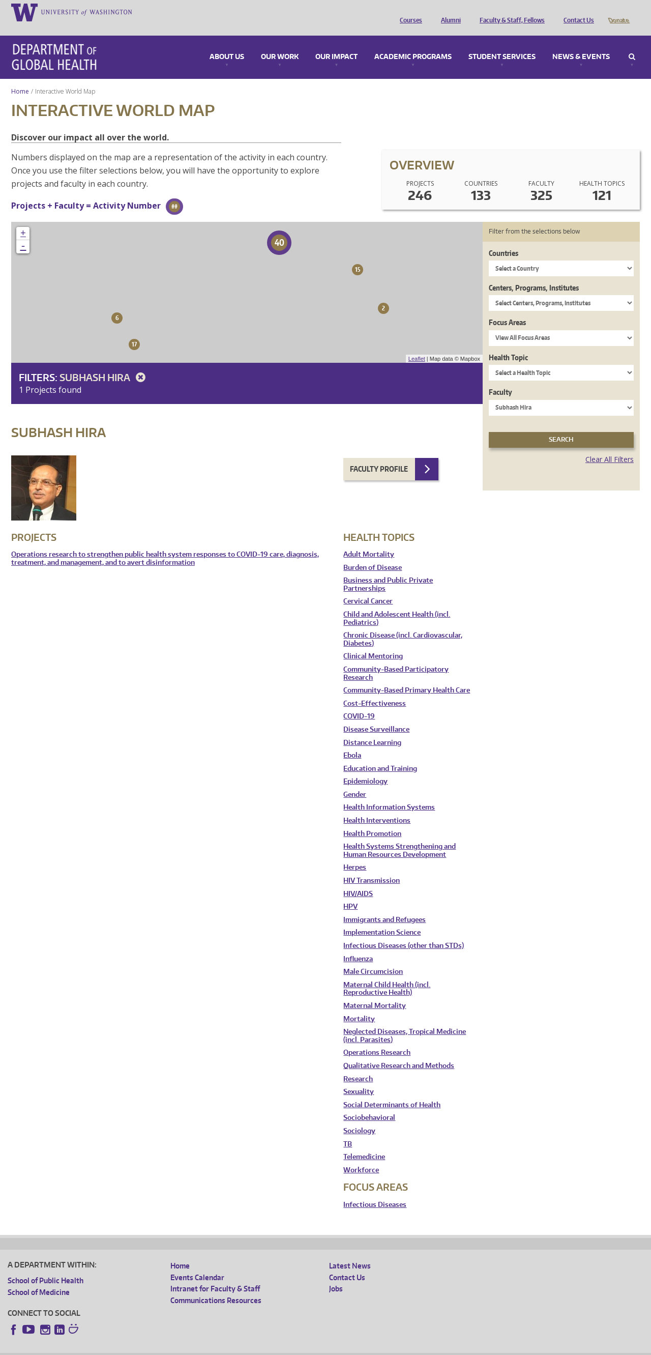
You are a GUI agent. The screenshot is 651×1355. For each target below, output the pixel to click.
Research (358, 1065)
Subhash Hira (104, 363)
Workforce (361, 1156)
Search (632, 43)
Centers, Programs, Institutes (534, 273)
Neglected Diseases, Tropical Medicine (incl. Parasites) (404, 1021)
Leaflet (416, 344)
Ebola (352, 741)
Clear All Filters (609, 445)
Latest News (350, 1251)
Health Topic (508, 343)
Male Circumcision (373, 957)
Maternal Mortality (374, 991)
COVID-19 (359, 702)
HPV (350, 892)
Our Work (280, 42)
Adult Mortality (368, 540)
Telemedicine (364, 1142)
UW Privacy (142, 1347)
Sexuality (358, 1077)
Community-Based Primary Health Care (406, 676)
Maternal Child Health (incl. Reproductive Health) (386, 975)
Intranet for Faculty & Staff (215, 1274)
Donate (618, 12)
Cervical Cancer (368, 587)
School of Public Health (45, 1266)
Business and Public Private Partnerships (388, 570)
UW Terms (183, 1347)
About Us (227, 42)
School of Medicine (39, 1278)
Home (20, 77)
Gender (354, 780)
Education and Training (380, 754)
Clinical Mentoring (373, 642)
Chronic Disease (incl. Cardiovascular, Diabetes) (402, 625)
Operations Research (376, 1038)
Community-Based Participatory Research (396, 659)
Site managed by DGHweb (244, 1347)
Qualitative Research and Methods (398, 1051)
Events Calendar (197, 1263)
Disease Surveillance (376, 715)
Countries (503, 239)
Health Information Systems (389, 793)
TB (347, 1130)
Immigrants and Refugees (384, 905)
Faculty (500, 377)
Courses (408, 12)
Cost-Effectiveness (374, 689)
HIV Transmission (371, 866)
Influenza (358, 944)
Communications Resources (215, 1286)
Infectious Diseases (374, 1190)
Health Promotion (372, 819)
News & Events (581, 42)
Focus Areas (507, 308)
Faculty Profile (379, 454)
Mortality (359, 1004)
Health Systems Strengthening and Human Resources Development (399, 836)
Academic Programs (413, 42)
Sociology (359, 1116)
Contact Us (576, 12)
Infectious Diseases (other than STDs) (403, 931)
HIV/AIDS (358, 879)
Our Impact (336, 42)
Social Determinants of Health (391, 1090)
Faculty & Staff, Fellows (509, 12)
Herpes (354, 853)
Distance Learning (372, 728)
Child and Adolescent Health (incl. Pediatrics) (396, 604)
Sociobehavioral (369, 1103)
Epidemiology (365, 767)
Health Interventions (376, 806)
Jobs (336, 1274)
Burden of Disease (372, 553)
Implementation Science (382, 918)
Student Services (502, 42)
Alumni (448, 12)
